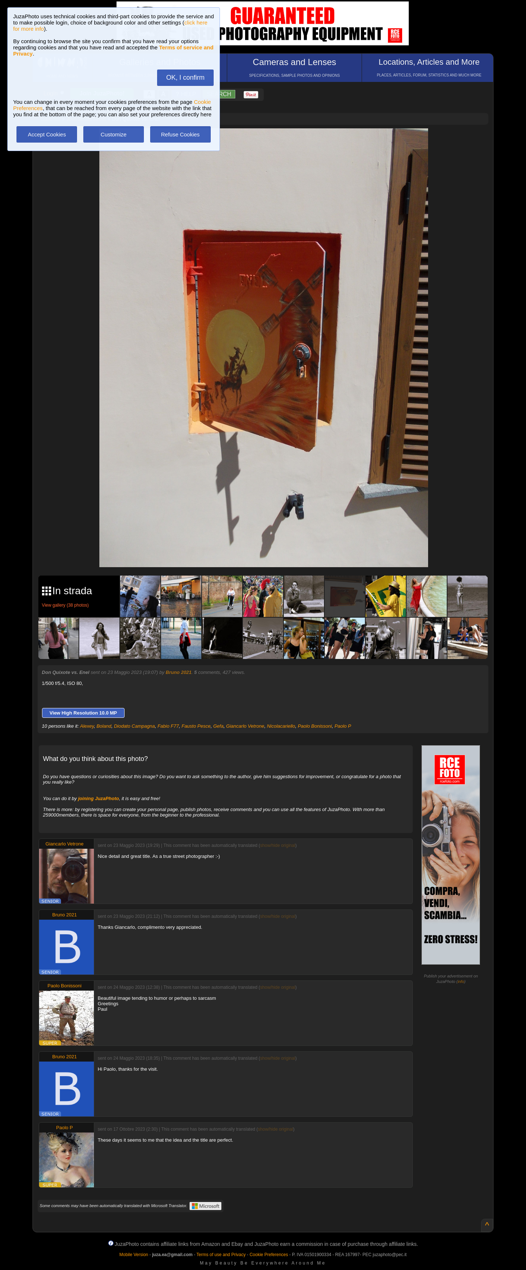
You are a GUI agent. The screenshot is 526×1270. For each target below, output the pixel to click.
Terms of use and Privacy (221, 1254)
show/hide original (277, 845)
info (461, 981)
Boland (103, 726)
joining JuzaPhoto (98, 798)
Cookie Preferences (268, 1254)
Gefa (218, 726)
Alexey (87, 726)
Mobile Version (133, 1254)
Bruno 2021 (179, 672)
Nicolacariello (281, 726)
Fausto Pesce (196, 726)
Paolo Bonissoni (315, 726)
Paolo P (343, 726)
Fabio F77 (168, 726)
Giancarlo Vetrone (245, 726)
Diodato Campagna (134, 726)
